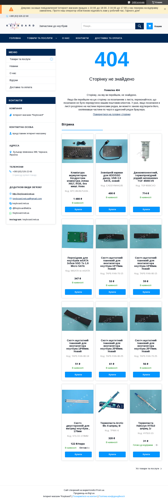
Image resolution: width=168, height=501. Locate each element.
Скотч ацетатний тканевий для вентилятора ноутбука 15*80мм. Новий (145, 263)
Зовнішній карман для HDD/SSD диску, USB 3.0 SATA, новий (112, 176)
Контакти (82, 38)
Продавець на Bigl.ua (84, 493)
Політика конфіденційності (112, 496)
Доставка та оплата (108, 38)
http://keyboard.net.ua (23, 193)
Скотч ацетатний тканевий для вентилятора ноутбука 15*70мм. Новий (111, 263)
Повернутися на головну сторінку (112, 114)
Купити (78, 209)
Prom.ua (100, 490)
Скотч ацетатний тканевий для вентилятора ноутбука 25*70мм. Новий (145, 346)
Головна (15, 38)
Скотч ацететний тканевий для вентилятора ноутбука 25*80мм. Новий (111, 346)
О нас (66, 38)
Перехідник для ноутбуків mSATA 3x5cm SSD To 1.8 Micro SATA (77, 261)
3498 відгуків (138, 2)
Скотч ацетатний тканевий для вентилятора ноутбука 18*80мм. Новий (77, 346)
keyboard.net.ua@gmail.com (27, 198)
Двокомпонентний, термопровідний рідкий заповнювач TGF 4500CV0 (146, 176)
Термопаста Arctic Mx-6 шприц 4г (111, 424)
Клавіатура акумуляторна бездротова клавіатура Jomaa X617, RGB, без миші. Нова (78, 179)
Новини (14, 66)
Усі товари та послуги (147, 468)
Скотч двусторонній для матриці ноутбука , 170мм (77, 427)
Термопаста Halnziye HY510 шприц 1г (145, 426)
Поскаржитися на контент (85, 496)
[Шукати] (139, 26)
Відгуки (14, 80)
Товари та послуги (39, 38)
